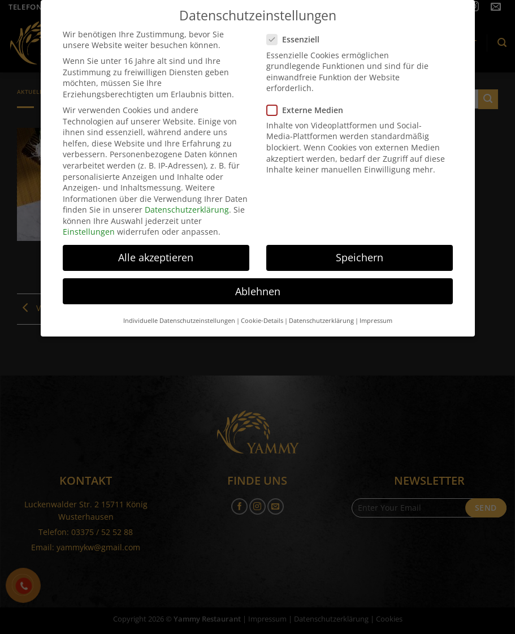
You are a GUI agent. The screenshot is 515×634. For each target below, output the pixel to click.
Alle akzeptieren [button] (155, 250)
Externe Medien (309, 102)
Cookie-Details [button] (262, 314)
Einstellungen (89, 224)
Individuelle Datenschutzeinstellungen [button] (179, 314)
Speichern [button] (359, 250)
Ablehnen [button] (257, 284)
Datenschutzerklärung (187, 202)
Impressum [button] (376, 314)
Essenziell (297, 32)
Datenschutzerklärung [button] (321, 314)
